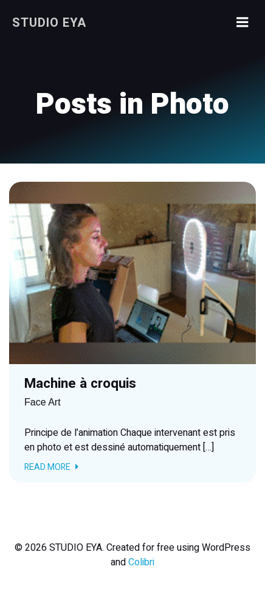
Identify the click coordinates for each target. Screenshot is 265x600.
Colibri (141, 562)
